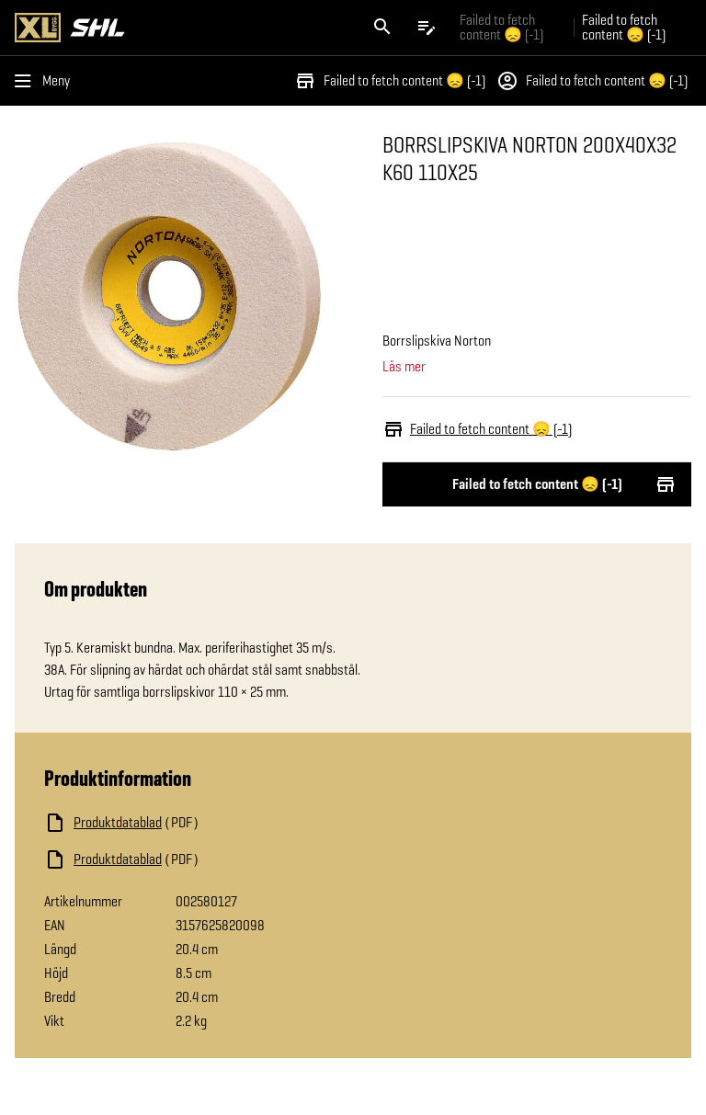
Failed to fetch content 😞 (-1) (389, 81)
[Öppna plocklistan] (426, 27)
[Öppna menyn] (46, 81)
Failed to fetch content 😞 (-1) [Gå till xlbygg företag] (501, 27)
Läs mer (404, 366)
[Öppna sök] (382, 27)
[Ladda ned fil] (228, 823)
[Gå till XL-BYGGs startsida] (180, 27)
